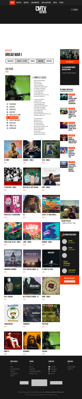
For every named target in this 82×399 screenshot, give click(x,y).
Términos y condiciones (50, 392)
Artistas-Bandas (15, 369)
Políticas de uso (60, 392)
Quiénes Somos (71, 367)
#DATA (55, 3)
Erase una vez (33, 373)
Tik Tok (52, 373)
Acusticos (32, 369)
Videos (33, 61)
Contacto (70, 369)
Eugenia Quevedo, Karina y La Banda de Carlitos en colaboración (72, 100)
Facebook (52, 371)
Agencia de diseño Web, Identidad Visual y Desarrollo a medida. (41, 394)
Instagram (53, 369)
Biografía (10, 61)
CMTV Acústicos (46, 3)
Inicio (12, 3)
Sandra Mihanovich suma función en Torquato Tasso (72, 140)
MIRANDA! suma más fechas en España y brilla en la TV (72, 127)
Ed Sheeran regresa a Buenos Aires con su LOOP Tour (71, 154)
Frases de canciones (35, 371)
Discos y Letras (22, 61)
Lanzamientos (35, 3)
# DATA (31, 367)
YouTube (52, 367)
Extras (61, 3)
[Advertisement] (41, 36)
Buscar (74, 10)
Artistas (18, 3)
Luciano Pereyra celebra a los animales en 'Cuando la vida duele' (72, 114)
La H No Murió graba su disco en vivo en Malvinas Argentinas (72, 168)
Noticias (26, 3)
